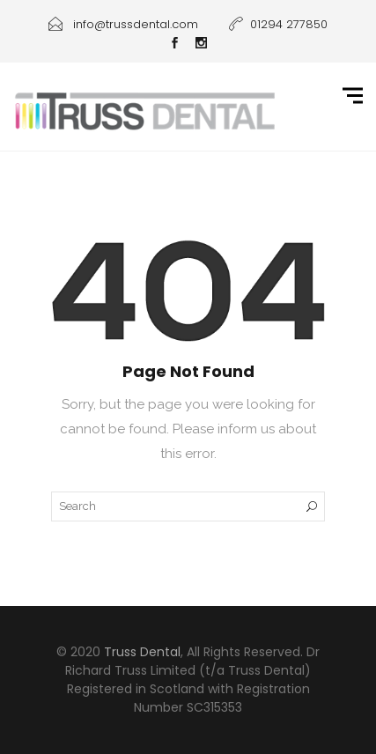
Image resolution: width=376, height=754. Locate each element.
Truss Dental (142, 652)
